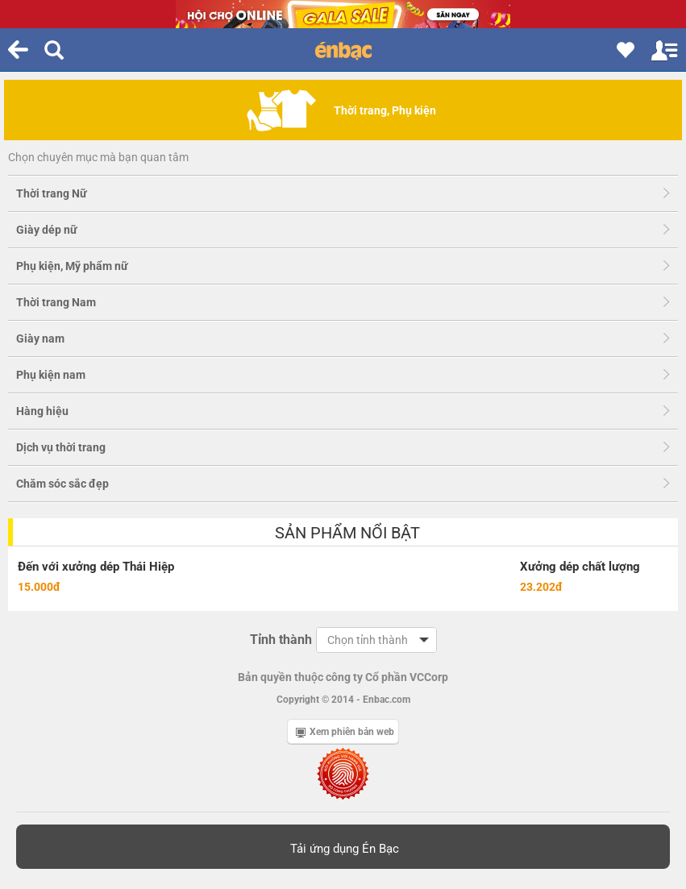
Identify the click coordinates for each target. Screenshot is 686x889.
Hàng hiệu (42, 411)
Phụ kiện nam (50, 374)
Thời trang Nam (56, 302)
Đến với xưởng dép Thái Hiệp (96, 566)
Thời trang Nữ (51, 193)
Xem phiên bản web (345, 731)
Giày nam (40, 338)
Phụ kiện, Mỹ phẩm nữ (72, 266)
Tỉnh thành (281, 639)
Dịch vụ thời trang (61, 447)
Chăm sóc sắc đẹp (62, 483)
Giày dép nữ (46, 229)
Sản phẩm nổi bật (347, 532)
